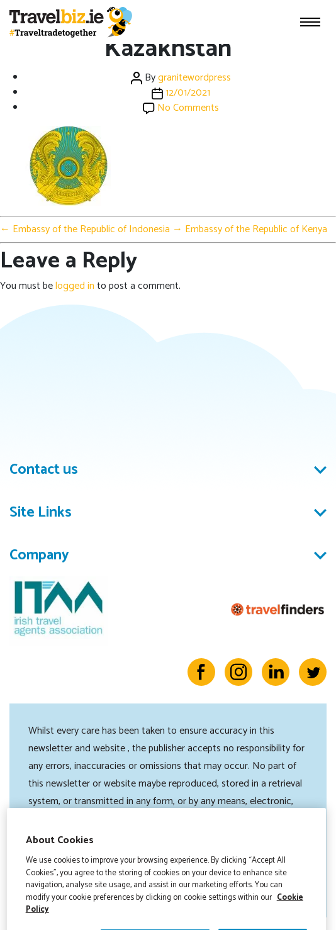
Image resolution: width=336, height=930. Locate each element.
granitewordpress (194, 77)
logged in (74, 285)
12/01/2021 (187, 92)
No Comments (188, 107)
